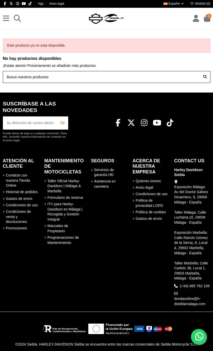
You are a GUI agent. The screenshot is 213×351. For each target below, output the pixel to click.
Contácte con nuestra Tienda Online (18, 180)
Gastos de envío (19, 198)
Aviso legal (56, 3)
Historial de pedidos (22, 192)
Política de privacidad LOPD (149, 203)
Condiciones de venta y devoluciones (18, 216)
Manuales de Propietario (57, 228)
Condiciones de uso (22, 205)
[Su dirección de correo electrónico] (30, 123)
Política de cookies (151, 212)
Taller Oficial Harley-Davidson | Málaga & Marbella (64, 186)
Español (173, 3)
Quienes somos (148, 181)
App (41, 3)
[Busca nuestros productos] (205, 77)
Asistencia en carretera (105, 183)
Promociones (16, 228)
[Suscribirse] (62, 123)
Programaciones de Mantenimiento (63, 240)
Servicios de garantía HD (104, 172)
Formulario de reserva (65, 197)
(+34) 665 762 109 (195, 286)
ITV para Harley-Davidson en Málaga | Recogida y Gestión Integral (65, 211)
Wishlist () (200, 3)
